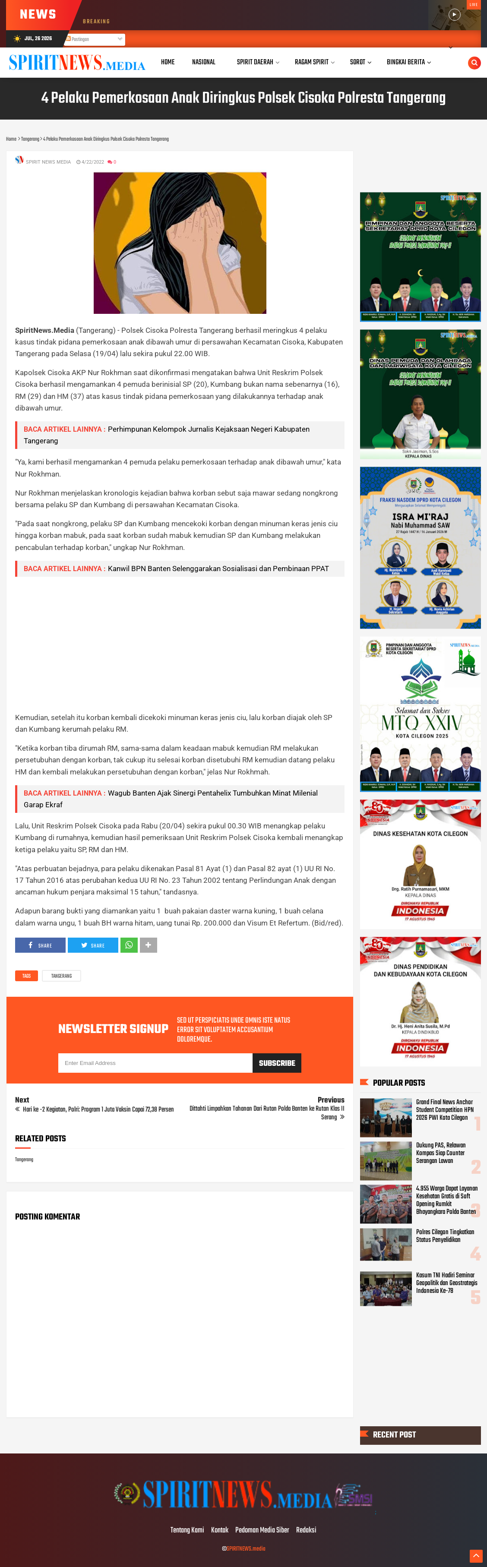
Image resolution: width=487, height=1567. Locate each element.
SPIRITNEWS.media (246, 1549)
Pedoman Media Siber (262, 1530)
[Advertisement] (180, 644)
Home (168, 62)
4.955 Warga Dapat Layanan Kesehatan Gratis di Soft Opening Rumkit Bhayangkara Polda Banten (447, 1200)
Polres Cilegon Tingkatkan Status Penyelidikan (445, 1235)
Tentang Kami (187, 1530)
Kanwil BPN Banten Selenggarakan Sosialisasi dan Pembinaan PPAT (218, 568)
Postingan (77, 39)
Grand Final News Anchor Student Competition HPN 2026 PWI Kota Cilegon (445, 1109)
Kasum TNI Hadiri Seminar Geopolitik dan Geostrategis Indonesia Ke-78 (447, 1283)
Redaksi (306, 1530)
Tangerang (61, 976)
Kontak (219, 1530)
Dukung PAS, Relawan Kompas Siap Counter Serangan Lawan (441, 1153)
